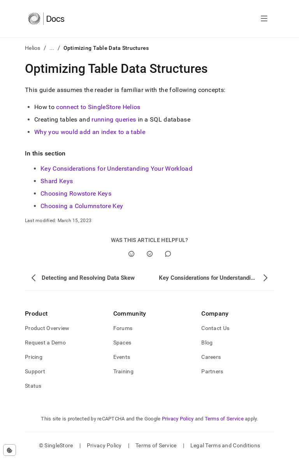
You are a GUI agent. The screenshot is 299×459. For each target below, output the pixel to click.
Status (33, 386)
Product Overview (47, 328)
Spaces (122, 342)
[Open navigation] (264, 18)
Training (123, 371)
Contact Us (215, 328)
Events (121, 357)
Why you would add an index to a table (89, 132)
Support (35, 371)
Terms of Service (224, 419)
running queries (113, 119)
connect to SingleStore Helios (98, 107)
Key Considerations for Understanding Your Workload (116, 168)
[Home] (46, 18)
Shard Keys (56, 181)
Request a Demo (45, 342)
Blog (207, 342)
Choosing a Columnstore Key (81, 206)
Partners (212, 371)
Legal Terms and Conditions (225, 445)
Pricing (33, 357)
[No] (150, 254)
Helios (32, 48)
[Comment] (168, 254)
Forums (123, 328)
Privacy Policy (178, 419)
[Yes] (131, 254)
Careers (211, 357)
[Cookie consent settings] (9, 450)
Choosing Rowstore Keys (75, 193)
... (52, 48)
